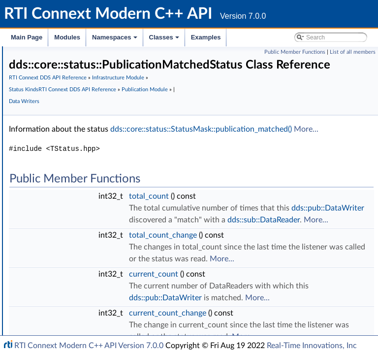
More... (352, 167)
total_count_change (311, 296)
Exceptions (57, 65)
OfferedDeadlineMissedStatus (93, 163)
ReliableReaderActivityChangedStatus (104, 282)
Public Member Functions (294, 52)
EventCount (66, 228)
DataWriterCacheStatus (84, 260)
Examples (206, 37)
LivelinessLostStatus (78, 141)
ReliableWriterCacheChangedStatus (101, 271)
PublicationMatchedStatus (88, 206)
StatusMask (66, 98)
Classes (165, 40)
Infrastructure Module (183, 103)
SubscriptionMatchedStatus (90, 217)
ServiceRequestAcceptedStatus (95, 315)
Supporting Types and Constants (89, 325)
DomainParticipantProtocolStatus (99, 304)
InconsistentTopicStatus (84, 109)
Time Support (61, 54)
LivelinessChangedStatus (85, 152)
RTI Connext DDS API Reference (195, 91)
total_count (296, 234)
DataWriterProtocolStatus (87, 293)
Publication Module (183, 127)
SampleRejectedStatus (82, 130)
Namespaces (115, 40)
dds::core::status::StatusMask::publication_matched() (247, 167)
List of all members (353, 52)
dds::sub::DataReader (313, 281)
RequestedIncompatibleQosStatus (100, 195)
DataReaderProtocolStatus (88, 250)
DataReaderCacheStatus (85, 239)
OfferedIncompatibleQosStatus (95, 184)
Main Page (26, 37)
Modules (67, 37)
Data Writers (230, 127)
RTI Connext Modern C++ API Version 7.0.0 (88, 346)
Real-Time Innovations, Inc (312, 346)
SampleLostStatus (75, 119)
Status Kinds (59, 87)
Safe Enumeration (67, 76)
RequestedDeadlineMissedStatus (97, 174)
